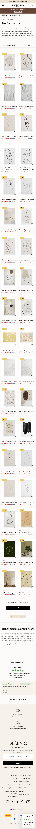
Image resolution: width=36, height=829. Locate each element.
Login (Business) (12, 796)
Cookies (21, 791)
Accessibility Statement (9, 788)
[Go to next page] (24, 616)
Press (15, 778)
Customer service (24, 778)
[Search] (7, 5)
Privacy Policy (15, 767)
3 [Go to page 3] (21, 616)
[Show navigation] (3, 5)
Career (15, 781)
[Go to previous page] (11, 616)
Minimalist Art (16, 15)
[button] (28, 821)
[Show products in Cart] (33, 5)
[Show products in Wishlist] (29, 5)
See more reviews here (18, 699)
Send (18, 763)
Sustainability (12, 785)
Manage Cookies (24, 794)
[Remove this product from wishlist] (15, 70)
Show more (18, 608)
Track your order (24, 781)
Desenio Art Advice (25, 775)
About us (14, 775)
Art (9, 15)
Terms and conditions (25, 785)
